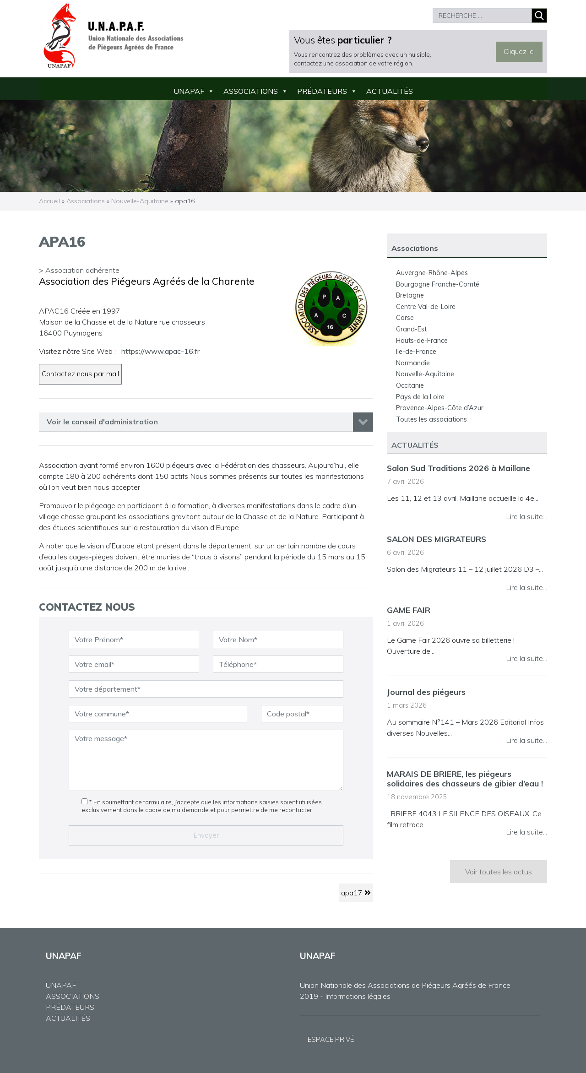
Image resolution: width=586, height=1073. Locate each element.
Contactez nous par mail (80, 373)
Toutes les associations (431, 419)
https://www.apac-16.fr (160, 351)
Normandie (413, 363)
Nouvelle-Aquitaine (139, 201)
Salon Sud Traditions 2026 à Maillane (458, 468)
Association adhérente (82, 270)
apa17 (356, 892)
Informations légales (358, 996)
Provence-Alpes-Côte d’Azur (439, 408)
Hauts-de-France (422, 340)
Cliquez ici (519, 51)
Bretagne (410, 295)
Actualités (389, 91)
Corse (405, 318)
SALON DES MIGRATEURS (436, 539)
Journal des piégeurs (426, 692)
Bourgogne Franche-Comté (437, 284)
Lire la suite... (526, 516)
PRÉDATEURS (70, 1007)
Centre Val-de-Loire (426, 307)
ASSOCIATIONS (72, 996)
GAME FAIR (408, 610)
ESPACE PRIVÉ (331, 1039)
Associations (250, 91)
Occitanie (410, 385)
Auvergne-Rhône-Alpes (432, 273)
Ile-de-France (416, 351)
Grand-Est (411, 329)
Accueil (49, 201)
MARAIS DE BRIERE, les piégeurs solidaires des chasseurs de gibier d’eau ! (465, 778)
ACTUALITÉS (68, 1018)
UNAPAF (189, 91)
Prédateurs (322, 91)
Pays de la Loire (420, 397)
